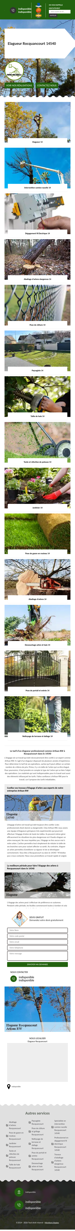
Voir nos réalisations (19, 85)
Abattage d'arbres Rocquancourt (15, 1125)
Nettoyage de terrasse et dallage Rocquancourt (37, 1144)
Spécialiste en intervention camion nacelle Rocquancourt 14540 (60, 1127)
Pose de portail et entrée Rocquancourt (39, 1155)
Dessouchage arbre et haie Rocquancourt (37, 1166)
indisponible (24, 8)
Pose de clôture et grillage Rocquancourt (38, 1131)
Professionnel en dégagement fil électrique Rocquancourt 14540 (61, 1143)
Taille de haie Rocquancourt (15, 1166)
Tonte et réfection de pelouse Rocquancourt (15, 1155)
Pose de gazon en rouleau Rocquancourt (16, 1135)
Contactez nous (47, 85)
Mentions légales (52, 1222)
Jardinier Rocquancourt (15, 1145)
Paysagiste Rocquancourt (37, 1122)
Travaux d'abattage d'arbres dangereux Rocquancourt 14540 (60, 1162)
